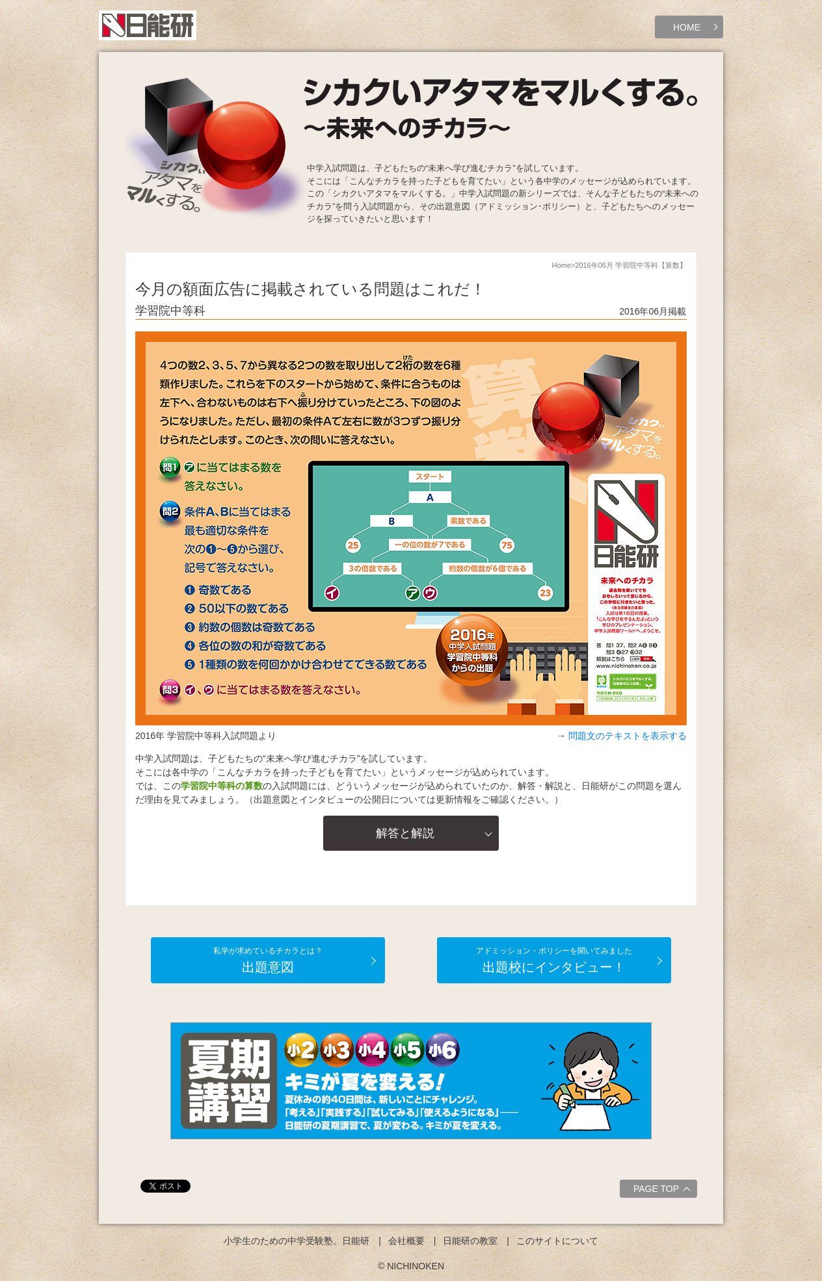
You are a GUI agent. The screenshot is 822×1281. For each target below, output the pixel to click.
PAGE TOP (663, 1191)
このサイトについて (557, 1241)
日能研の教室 (470, 1241)
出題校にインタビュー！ (554, 960)
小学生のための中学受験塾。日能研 (296, 1241)
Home (560, 265)
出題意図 (268, 960)
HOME (686, 27)
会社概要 (406, 1241)
